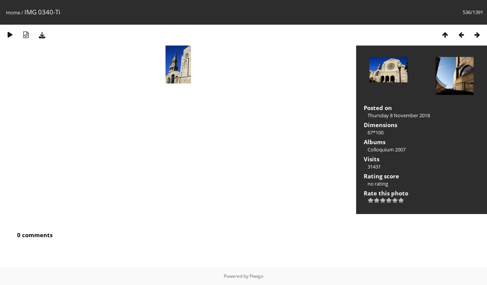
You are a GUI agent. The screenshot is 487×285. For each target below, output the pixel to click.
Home (13, 12)
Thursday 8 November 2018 (399, 115)
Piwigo (256, 276)
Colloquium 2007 (387, 149)
